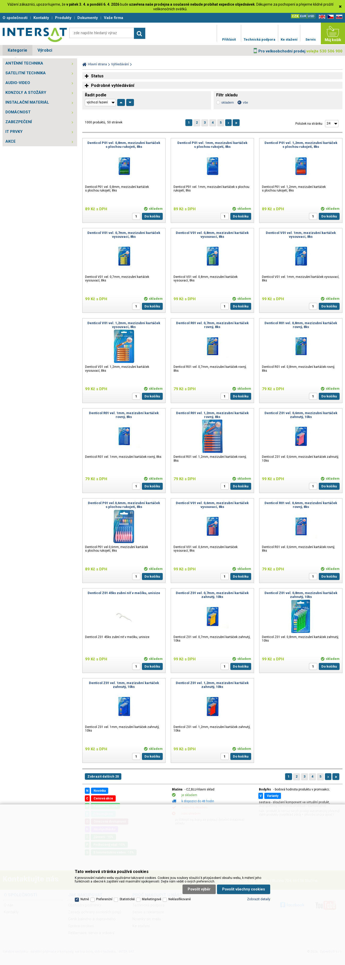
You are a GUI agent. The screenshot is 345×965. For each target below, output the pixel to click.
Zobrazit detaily (258, 899)
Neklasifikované (179, 899)
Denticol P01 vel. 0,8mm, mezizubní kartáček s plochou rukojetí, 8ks (123, 145)
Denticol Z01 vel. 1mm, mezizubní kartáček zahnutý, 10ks (124, 685)
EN (321, 17)
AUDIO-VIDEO (17, 82)
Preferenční (104, 899)
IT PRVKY (14, 131)
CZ (330, 17)
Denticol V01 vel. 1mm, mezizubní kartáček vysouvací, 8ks (301, 235)
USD (311, 16)
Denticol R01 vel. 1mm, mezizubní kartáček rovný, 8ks (124, 415)
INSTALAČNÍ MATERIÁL (27, 102)
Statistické (127, 899)
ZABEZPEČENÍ (18, 122)
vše (245, 102)
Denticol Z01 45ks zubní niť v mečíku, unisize (124, 593)
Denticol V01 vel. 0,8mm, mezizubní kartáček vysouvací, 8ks (212, 235)
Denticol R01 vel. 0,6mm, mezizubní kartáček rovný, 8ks (301, 505)
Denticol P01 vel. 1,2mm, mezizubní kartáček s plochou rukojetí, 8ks (301, 145)
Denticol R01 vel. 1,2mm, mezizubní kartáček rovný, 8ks (212, 415)
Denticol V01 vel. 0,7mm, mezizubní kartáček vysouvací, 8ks (123, 235)
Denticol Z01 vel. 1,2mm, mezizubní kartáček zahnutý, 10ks (212, 685)
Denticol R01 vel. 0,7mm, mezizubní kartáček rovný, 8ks (212, 325)
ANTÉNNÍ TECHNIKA (24, 63)
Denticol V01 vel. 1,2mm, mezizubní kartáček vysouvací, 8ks (123, 325)
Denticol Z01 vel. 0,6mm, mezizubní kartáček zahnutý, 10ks (301, 415)
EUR (303, 16)
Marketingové (151, 899)
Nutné (84, 899)
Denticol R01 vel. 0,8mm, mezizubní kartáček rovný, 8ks (301, 325)
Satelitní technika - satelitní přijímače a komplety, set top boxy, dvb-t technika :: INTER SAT (35, 34)
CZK (295, 16)
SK (338, 17)
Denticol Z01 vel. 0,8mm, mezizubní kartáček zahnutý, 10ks (301, 595)
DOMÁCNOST (18, 112)
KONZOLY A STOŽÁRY (25, 92)
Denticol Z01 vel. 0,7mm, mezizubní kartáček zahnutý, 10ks (212, 595)
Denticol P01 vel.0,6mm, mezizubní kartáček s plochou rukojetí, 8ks (124, 505)
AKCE (10, 141)
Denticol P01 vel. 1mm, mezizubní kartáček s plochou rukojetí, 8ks (212, 145)
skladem (227, 102)
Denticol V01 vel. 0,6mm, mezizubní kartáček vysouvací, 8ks (212, 505)
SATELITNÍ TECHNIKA (25, 73)
